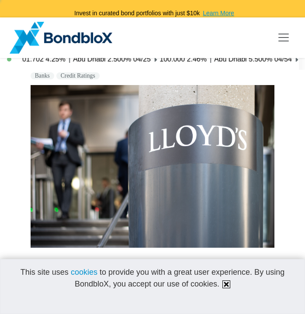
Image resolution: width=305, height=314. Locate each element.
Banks (42, 75)
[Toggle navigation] (283, 37)
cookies (84, 272)
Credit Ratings (78, 75)
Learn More (218, 13)
